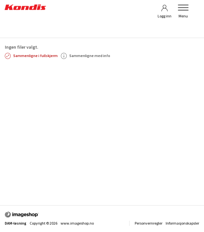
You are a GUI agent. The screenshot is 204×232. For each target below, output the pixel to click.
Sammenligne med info (85, 55)
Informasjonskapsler (182, 223)
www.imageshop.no (77, 223)
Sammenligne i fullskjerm (31, 55)
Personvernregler (148, 223)
